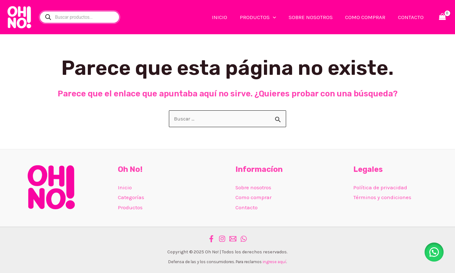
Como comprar (253, 197)
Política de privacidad (380, 187)
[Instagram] (222, 239)
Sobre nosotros (253, 187)
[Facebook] (211, 239)
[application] (279, 17)
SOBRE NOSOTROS (315, 17)
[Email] (232, 239)
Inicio (125, 187)
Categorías (131, 197)
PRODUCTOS (264, 17)
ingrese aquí (274, 262)
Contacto (246, 207)
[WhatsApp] (243, 239)
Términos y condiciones (382, 197)
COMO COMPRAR (368, 17)
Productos (130, 207)
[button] (432, 250)
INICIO (227, 17)
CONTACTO (411, 17)
